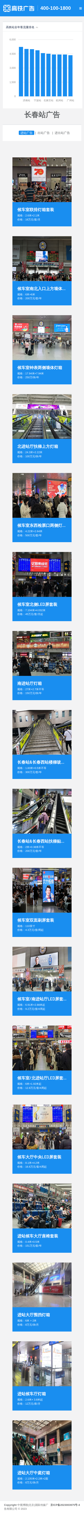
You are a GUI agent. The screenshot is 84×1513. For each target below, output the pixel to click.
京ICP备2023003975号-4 (65, 1504)
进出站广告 (62, 133)
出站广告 (44, 133)
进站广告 (26, 133)
